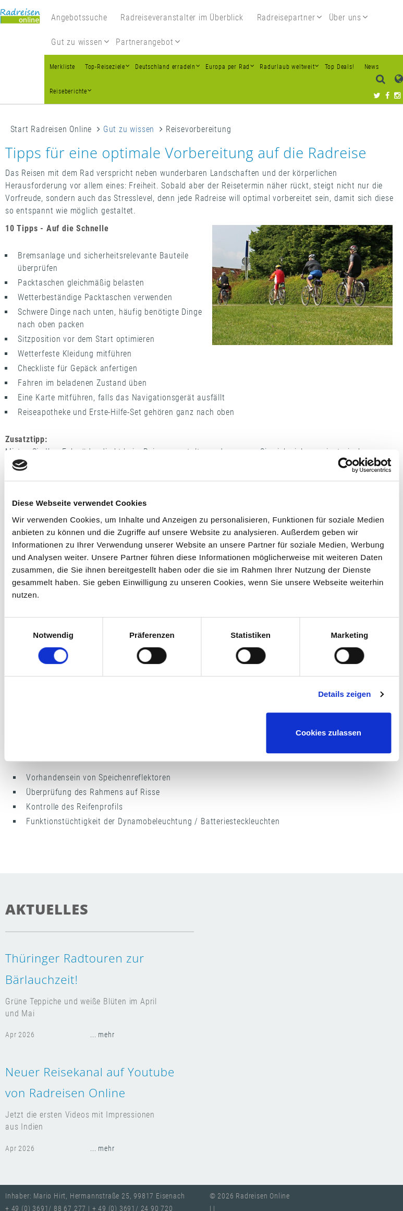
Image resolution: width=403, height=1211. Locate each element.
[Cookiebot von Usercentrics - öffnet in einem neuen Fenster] (345, 465)
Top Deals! (340, 66)
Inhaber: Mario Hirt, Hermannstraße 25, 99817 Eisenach (95, 1196)
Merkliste (62, 66)
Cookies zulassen (328, 732)
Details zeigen (344, 694)
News (371, 66)
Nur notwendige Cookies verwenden (200, 732)
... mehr (102, 1034)
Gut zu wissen (128, 129)
